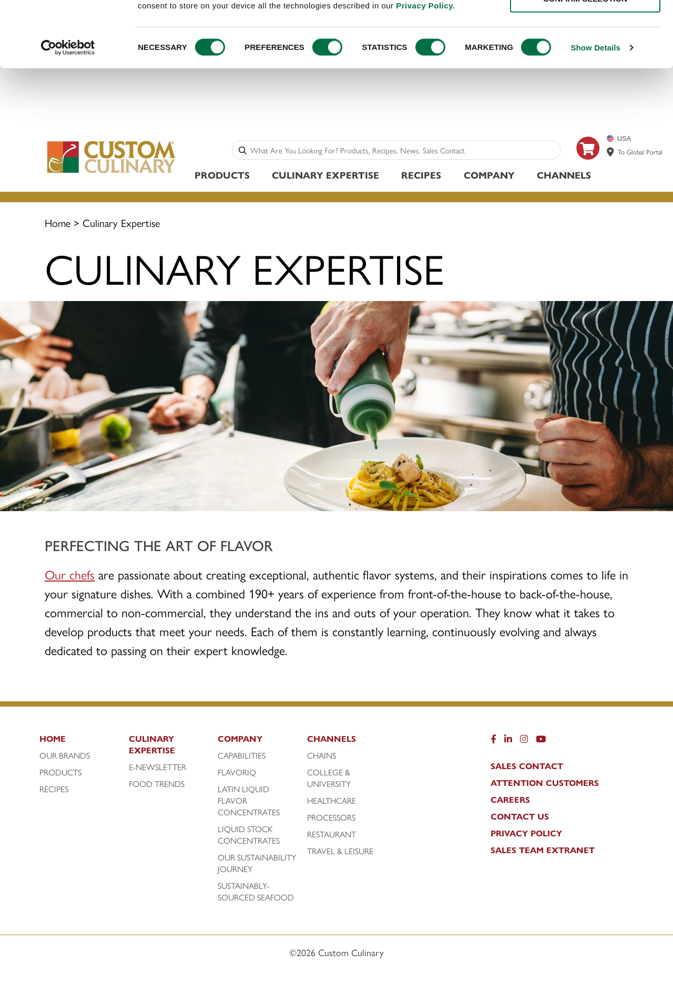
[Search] (243, 152)
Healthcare (331, 802)
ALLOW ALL (585, 26)
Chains (321, 757)
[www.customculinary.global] (610, 153)
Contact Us (520, 818)
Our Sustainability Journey (257, 864)
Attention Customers (545, 784)
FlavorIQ (237, 774)
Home (57, 224)
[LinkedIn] (508, 742)
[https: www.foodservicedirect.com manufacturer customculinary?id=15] (588, 165)
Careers (510, 801)
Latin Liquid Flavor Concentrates (249, 802)
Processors (331, 819)
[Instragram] (524, 742)
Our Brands (64, 757)
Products (222, 176)
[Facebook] (493, 742)
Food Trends (157, 785)
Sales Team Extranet (543, 851)
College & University (329, 779)
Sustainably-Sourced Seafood (256, 893)
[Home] (81, 742)
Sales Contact (527, 767)
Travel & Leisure (340, 852)
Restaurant (331, 836)
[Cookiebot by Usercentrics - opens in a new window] (68, 106)
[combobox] (403, 152)
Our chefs (70, 576)
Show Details (595, 105)
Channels (564, 176)
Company (489, 176)
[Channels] (349, 742)
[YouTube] (541, 742)
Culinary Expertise (325, 176)
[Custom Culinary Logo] (112, 174)
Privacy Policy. (425, 63)
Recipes (421, 176)
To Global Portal (640, 153)
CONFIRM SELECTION (585, 57)
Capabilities (242, 757)
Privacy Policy (526, 835)
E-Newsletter (157, 768)
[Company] (260, 742)
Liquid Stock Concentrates (249, 836)
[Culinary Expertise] (171, 748)
